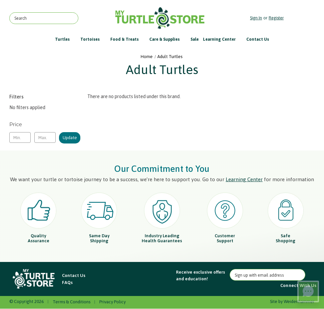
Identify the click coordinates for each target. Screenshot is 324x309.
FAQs (67, 282)
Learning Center (222, 39)
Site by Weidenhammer (292, 301)
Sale (195, 39)
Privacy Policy (112, 301)
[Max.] (45, 137)
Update (70, 137)
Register (276, 17)
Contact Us (257, 39)
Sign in (256, 17)
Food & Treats (127, 39)
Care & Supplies (167, 39)
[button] (34, 279)
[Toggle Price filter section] (44, 124)
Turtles (65, 39)
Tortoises (93, 39)
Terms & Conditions (71, 301)
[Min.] (20, 137)
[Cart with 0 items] (301, 18)
